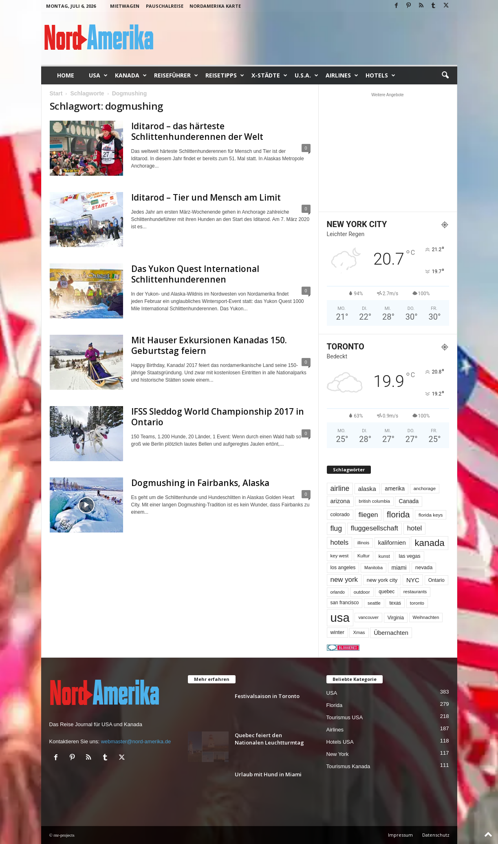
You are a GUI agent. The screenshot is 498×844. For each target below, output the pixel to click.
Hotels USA (340, 742)
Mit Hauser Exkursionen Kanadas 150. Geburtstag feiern (209, 345)
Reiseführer (176, 75)
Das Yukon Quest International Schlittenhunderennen (195, 274)
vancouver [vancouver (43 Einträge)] (368, 617)
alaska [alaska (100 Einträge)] (367, 488)
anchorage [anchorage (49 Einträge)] (425, 488)
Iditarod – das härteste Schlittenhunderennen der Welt (197, 131)
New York (337, 754)
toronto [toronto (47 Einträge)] (417, 603)
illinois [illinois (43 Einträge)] (363, 542)
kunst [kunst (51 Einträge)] (384, 556)
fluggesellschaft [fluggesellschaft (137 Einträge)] (374, 528)
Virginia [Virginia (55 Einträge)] (396, 618)
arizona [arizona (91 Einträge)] (340, 501)
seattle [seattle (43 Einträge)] (374, 603)
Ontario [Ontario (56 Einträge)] (436, 580)
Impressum (400, 835)
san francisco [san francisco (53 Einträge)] (345, 602)
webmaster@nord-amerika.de (136, 741)
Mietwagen (124, 6)
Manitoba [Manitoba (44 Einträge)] (373, 567)
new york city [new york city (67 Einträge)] (382, 580)
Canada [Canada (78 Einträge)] (409, 501)
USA (98, 75)
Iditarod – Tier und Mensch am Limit (206, 197)
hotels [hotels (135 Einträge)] (340, 542)
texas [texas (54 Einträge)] (395, 603)
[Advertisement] (387, 152)
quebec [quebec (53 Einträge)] (386, 591)
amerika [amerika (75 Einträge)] (395, 489)
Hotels (380, 75)
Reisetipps (224, 75)
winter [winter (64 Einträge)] (337, 632)
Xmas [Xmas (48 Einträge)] (359, 632)
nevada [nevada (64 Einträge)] (423, 567)
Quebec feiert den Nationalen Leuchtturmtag (269, 738)
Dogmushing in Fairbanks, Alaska (200, 482)
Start (56, 93)
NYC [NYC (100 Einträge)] (412, 580)
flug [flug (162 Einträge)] (336, 528)
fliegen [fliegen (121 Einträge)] (368, 514)
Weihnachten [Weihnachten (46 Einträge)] (426, 617)
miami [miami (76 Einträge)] (399, 567)
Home (65, 75)
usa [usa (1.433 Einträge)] (340, 617)
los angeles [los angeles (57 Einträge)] (343, 567)
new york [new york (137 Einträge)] (344, 579)
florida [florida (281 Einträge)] (398, 514)
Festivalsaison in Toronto (267, 696)
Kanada (131, 75)
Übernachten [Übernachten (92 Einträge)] (391, 633)
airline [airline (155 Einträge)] (340, 488)
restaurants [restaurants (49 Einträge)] (415, 591)
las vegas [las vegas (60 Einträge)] (409, 556)
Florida (334, 705)
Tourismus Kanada (348, 766)
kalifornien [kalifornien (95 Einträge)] (392, 542)
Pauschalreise (164, 6)
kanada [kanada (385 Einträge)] (429, 543)
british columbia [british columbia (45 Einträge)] (374, 501)
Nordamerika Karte (215, 6)
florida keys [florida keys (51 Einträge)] (431, 514)
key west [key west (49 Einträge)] (340, 555)
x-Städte (269, 75)
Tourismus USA (344, 717)
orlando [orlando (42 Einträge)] (338, 592)
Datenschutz (436, 835)
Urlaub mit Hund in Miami (268, 774)
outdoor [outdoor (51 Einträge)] (362, 591)
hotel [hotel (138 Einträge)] (414, 528)
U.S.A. (306, 75)
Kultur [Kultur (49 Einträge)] (363, 555)
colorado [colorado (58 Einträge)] (340, 514)
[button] (445, 75)
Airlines (342, 75)
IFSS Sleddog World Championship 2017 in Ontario (217, 417)
